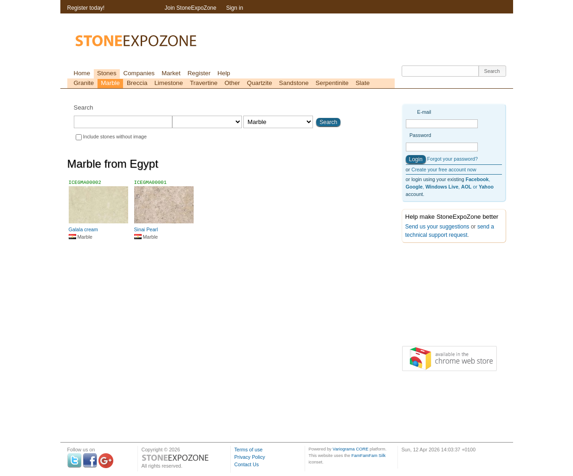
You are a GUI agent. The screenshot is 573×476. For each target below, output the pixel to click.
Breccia (137, 82)
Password (420, 135)
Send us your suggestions (437, 226)
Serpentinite (332, 82)
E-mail (424, 112)
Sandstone (294, 82)
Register (199, 73)
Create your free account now (443, 169)
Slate (363, 82)
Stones (107, 73)
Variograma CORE (350, 449)
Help (223, 73)
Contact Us (246, 464)
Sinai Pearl (146, 229)
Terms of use (248, 449)
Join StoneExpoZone (190, 8)
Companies (139, 73)
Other (232, 82)
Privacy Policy (249, 457)
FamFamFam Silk (369, 455)
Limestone (168, 82)
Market (171, 73)
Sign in (234, 8)
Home (82, 73)
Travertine (204, 82)
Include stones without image (115, 136)
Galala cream (83, 229)
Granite (84, 82)
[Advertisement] (448, 296)
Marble (110, 82)
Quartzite (259, 82)
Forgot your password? (452, 159)
